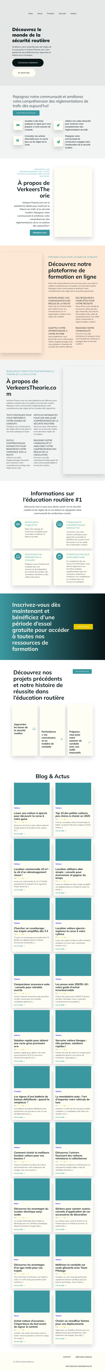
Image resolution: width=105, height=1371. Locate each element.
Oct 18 (68, 1162)
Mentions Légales (84, 1357)
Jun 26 (68, 1274)
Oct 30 (68, 1105)
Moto (30, 13)
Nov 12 (68, 1049)
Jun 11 (27, 934)
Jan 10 (27, 1049)
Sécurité (62, 13)
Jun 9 (68, 937)
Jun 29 (27, 1274)
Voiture (73, 13)
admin (19, 822)
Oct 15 (27, 1218)
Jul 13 (68, 881)
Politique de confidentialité (79, 1366)
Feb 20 (68, 993)
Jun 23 (27, 1330)
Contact (67, 1357)
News (39, 13)
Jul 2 (67, 1218)
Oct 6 (27, 822)
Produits (50, 13)
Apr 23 (27, 993)
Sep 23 (68, 819)
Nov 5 (27, 1105)
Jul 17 (27, 878)
